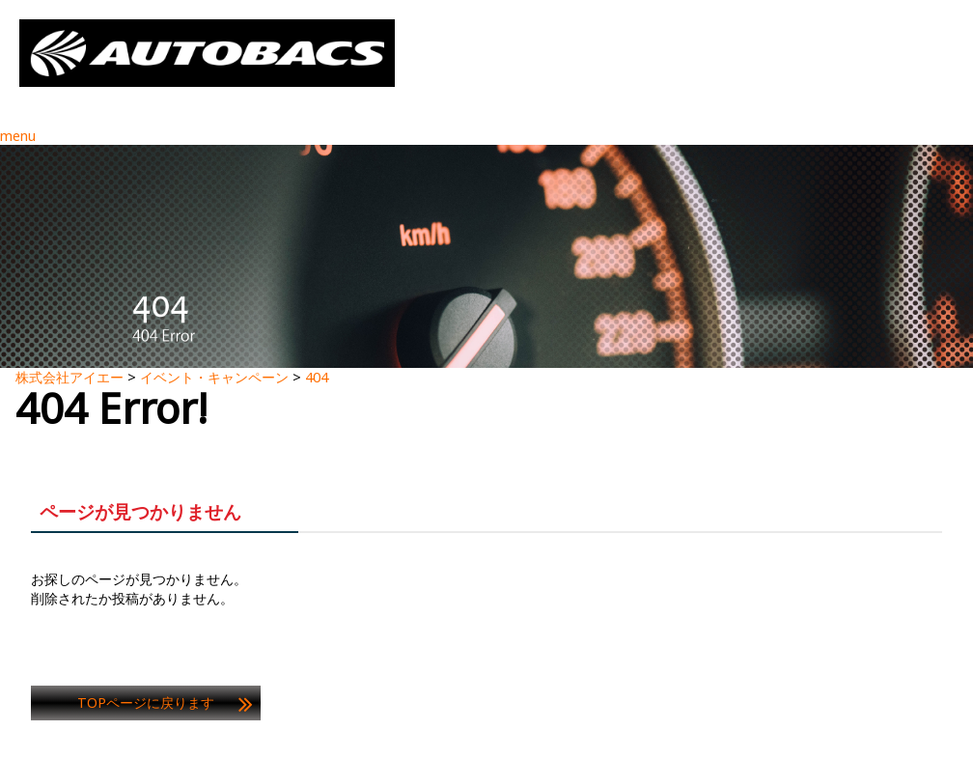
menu (18, 135)
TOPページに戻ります (145, 702)
